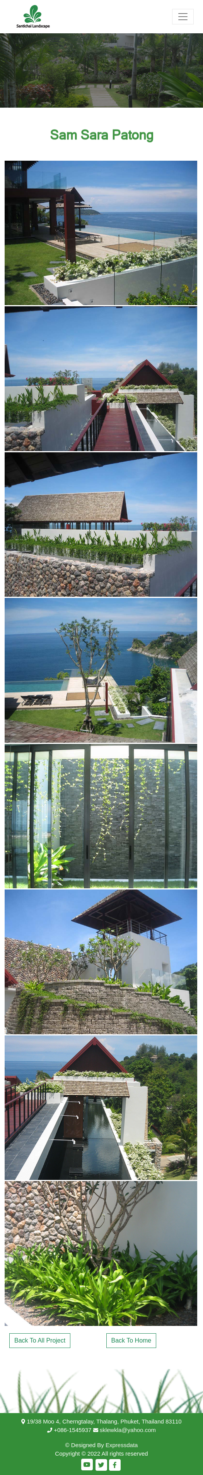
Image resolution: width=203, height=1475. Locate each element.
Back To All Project (39, 1340)
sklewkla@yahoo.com (128, 1430)
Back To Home (131, 1340)
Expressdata (122, 1445)
